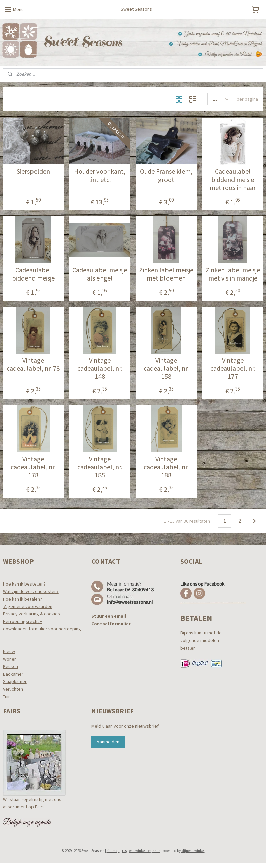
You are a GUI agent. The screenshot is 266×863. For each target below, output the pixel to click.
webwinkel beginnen (144, 850)
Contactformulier (111, 624)
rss (124, 850)
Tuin (7, 697)
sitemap (113, 850)
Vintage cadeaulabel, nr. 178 (33, 467)
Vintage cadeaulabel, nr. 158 (166, 369)
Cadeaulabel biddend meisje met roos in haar (233, 180)
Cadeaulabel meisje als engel (99, 274)
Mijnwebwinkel (193, 850)
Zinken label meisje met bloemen (166, 274)
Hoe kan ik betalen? (22, 599)
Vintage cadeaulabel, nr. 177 (232, 369)
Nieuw (9, 651)
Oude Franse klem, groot (166, 176)
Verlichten (13, 689)
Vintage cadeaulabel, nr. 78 (33, 365)
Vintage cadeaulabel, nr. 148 (99, 369)
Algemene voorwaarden (27, 606)
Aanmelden (108, 742)
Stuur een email (108, 616)
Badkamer (13, 674)
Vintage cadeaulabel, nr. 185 (99, 467)
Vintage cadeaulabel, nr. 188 (166, 467)
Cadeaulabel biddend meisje (33, 274)
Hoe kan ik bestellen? (24, 584)
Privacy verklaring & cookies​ (31, 614)
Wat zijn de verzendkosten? (31, 591)
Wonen (10, 659)
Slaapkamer (15, 681)
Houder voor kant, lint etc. (99, 176)
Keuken (10, 666)
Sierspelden (33, 172)
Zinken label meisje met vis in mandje (233, 274)
